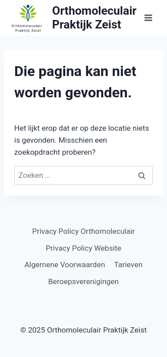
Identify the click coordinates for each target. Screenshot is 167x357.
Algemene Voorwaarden (64, 264)
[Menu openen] (148, 17)
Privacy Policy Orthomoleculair (83, 231)
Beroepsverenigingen (83, 281)
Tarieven (128, 264)
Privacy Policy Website (84, 248)
